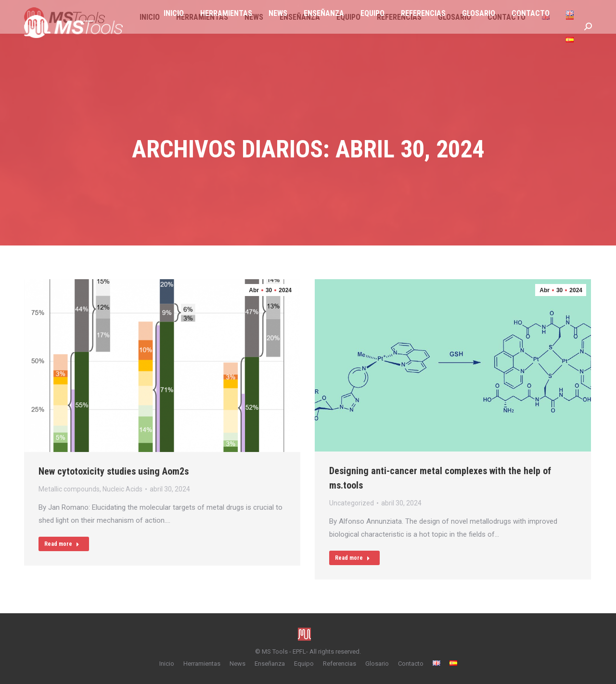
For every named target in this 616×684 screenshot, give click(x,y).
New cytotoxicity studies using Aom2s (113, 471)
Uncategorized (351, 503)
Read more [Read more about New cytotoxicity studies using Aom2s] (61, 544)
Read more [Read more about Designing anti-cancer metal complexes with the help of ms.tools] (352, 558)
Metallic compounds (69, 489)
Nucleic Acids (122, 489)
